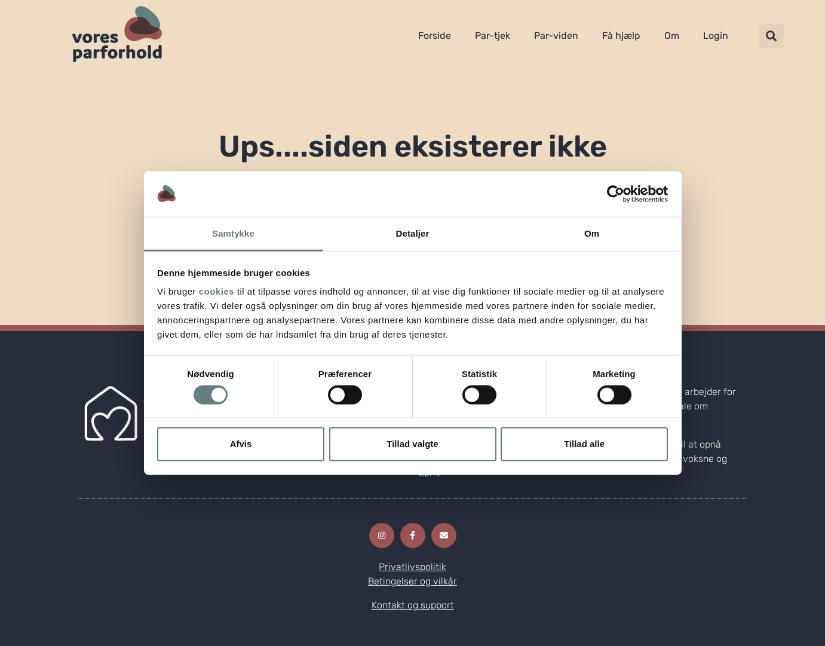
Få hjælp (621, 35)
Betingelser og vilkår (412, 581)
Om (671, 35)
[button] (771, 36)
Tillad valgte (412, 444)
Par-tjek (492, 35)
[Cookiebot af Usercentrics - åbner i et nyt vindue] (615, 194)
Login (715, 35)
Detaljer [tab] (413, 233)
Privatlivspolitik (412, 566)
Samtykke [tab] (233, 233)
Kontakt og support (413, 605)
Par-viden (556, 35)
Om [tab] (591, 233)
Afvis (241, 444)
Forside (434, 35)
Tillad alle (584, 444)
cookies (216, 291)
